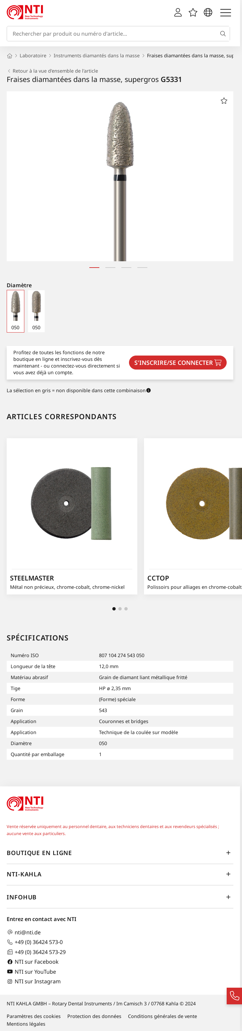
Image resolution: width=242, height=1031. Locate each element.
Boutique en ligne (120, 853)
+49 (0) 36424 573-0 (35, 942)
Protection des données (94, 1016)
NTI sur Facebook (33, 962)
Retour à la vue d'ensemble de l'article (52, 71)
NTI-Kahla (120, 874)
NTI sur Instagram (34, 981)
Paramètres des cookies (34, 1016)
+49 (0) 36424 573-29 (36, 952)
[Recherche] (224, 33)
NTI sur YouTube (31, 971)
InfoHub (120, 897)
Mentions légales (26, 1024)
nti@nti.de (24, 932)
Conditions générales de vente (162, 1016)
